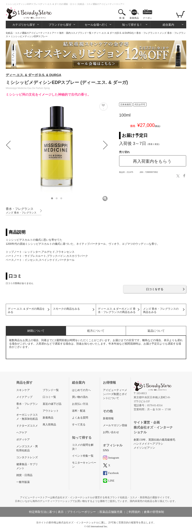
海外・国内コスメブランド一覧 (75, 33)
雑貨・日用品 (24, 475)
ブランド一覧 (51, 390)
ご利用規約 (133, 511)
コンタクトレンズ (27, 457)
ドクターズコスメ (27, 425)
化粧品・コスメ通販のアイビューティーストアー (31, 33)
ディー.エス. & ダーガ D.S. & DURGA (33, 75)
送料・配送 (78, 410)
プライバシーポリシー (81, 511)
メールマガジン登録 (115, 425)
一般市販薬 (23, 482)
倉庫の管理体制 (154, 511)
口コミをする (154, 289)
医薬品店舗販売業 (110, 511)
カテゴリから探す (23, 24)
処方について (95, 330)
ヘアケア (21, 432)
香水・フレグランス (146, 33)
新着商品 (134, 18)
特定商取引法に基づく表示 (46, 511)
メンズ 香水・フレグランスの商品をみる (161, 310)
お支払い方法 (80, 403)
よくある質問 (80, 417)
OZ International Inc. (97, 526)
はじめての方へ (81, 390)
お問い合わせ (111, 432)
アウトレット (51, 410)
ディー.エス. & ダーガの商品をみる (26, 310)
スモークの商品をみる (66, 308)
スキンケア (23, 390)
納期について (36, 330)
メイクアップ (24, 397)
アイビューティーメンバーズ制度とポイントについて (115, 394)
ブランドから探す (60, 24)
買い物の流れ (80, 397)
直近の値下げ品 (52, 403)
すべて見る (78, 424)
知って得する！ (132, 24)
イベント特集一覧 (83, 455)
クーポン (147, 18)
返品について (156, 330)
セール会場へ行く (96, 24)
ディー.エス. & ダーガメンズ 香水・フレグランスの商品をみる (117, 310)
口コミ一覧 (49, 397)
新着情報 (108, 418)
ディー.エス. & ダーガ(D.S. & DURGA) (114, 33)
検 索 (121, 18)
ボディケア (23, 439)
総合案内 (168, 24)
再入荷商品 (49, 424)
